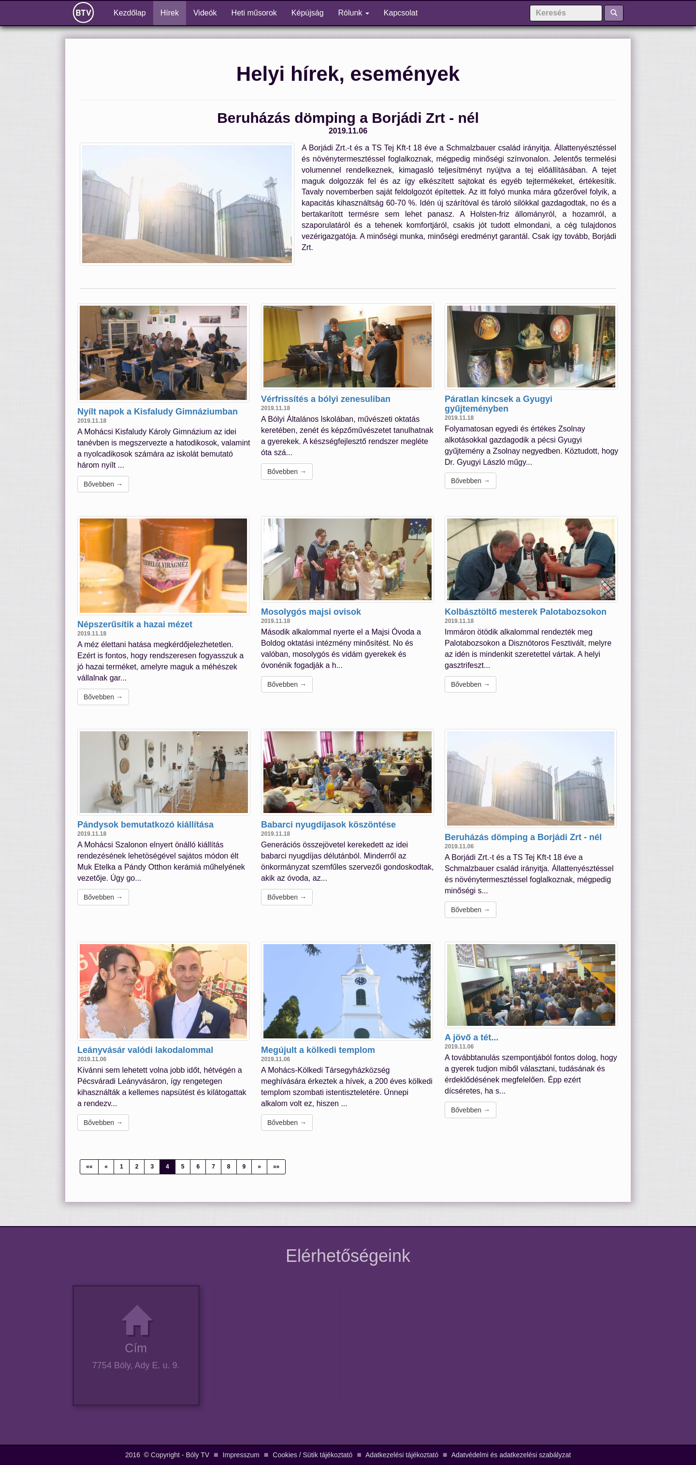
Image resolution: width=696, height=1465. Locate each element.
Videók (205, 13)
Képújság (307, 13)
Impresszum (241, 1455)
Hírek (169, 13)
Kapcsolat (401, 13)
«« (89, 1166)
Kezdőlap (133, 12)
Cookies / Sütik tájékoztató (312, 1455)
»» (276, 1166)
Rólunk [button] (353, 13)
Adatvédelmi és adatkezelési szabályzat (511, 1455)
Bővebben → (103, 484)
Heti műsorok (254, 13)
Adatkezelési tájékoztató (401, 1455)
